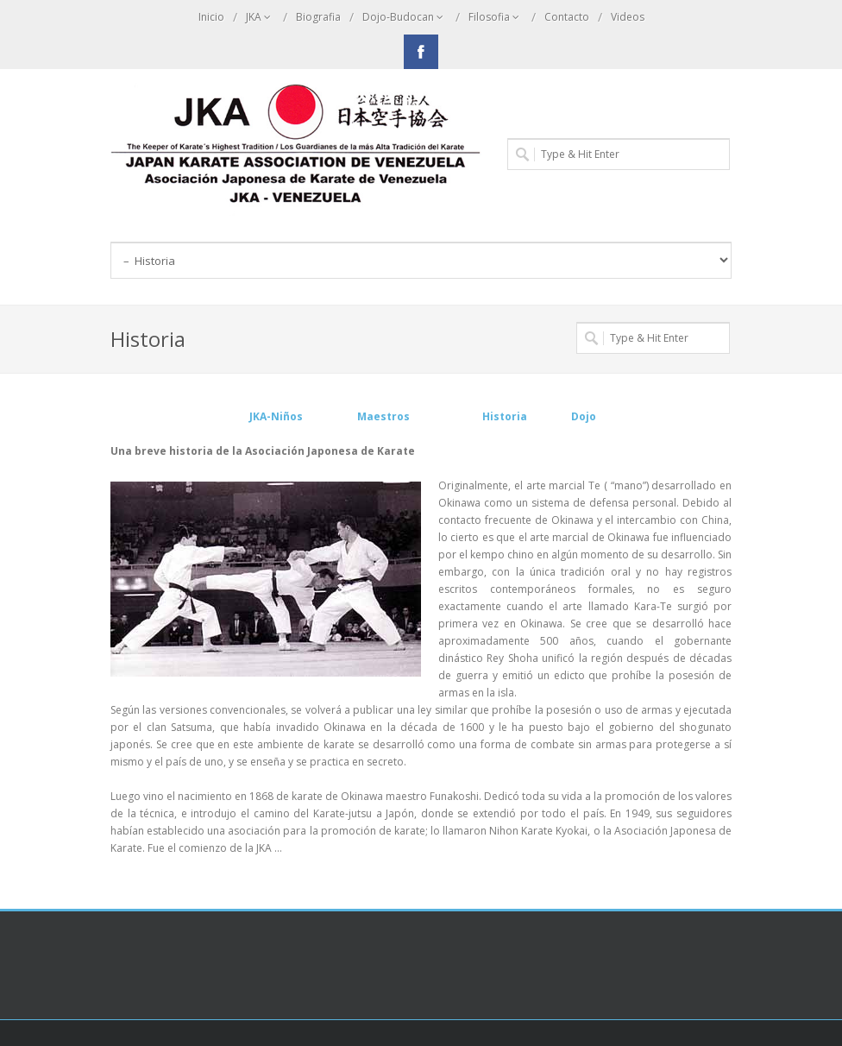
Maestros (384, 416)
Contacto (566, 16)
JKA (260, 17)
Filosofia (495, 17)
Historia (507, 416)
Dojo (583, 416)
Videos (627, 16)
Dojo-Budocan (404, 17)
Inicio (211, 16)
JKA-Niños (276, 416)
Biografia (318, 16)
